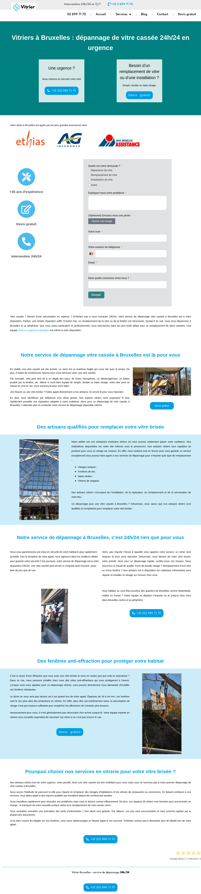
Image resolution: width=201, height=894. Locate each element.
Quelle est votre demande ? (104, 165)
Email (91, 262)
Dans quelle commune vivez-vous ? (109, 278)
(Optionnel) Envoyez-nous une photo (109, 215)
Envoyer (96, 294)
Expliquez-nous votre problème (106, 192)
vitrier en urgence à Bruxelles (33, 330)
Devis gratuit (187, 14)
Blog (144, 14)
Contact (162, 14)
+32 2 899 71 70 (122, 4)
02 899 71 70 (76, 14)
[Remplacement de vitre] (89, 175)
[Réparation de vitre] (89, 170)
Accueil (101, 14)
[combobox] (91, 253)
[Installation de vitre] (89, 179)
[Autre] (89, 185)
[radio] (178, 853)
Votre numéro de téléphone (104, 247)
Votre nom (94, 231)
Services (123, 14)
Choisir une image (101, 221)
